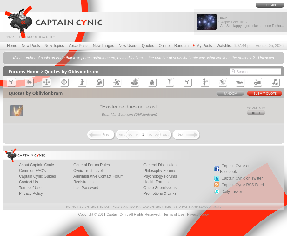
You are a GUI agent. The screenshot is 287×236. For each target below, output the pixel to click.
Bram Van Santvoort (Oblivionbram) (129, 114)
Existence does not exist (129, 106)
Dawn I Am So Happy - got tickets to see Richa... (251, 22)
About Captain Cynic (36, 165)
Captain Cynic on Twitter (242, 178)
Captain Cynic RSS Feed (242, 185)
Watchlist (224, 45)
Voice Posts (79, 45)
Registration (83, 182)
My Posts (202, 45)
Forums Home (24, 72)
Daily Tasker (231, 191)
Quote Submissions (160, 188)
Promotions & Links (160, 193)
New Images (103, 45)
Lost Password (85, 188)
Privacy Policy (31, 193)
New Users (128, 45)
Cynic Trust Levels (88, 170)
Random (181, 45)
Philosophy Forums (160, 170)
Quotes (148, 45)
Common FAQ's (32, 170)
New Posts (31, 45)
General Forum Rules (91, 165)
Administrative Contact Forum (98, 176)
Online (164, 45)
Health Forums (156, 182)
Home (12, 45)
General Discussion (160, 165)
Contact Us (28, 182)
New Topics (54, 45)
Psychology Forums (160, 176)
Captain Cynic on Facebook (235, 169)
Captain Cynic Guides (37, 176)
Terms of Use (30, 188)
